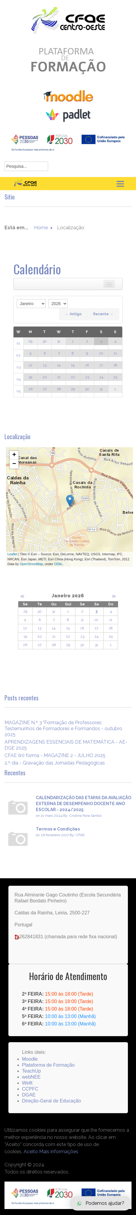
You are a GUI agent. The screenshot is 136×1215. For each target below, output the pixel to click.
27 (45, 389)
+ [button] (14, 455)
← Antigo (73, 314)
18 (115, 365)
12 (30, 365)
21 (59, 377)
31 (58, 341)
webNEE (31, 1076)
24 (101, 377)
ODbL (58, 564)
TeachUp (31, 1070)
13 (44, 365)
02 (18, 355)
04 (18, 379)
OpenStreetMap (31, 564)
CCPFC (30, 1088)
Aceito (31, 1151)
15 (72, 365)
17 (101, 365)
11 (115, 353)
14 (58, 365)
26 (30, 389)
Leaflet (12, 554)
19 (30, 377)
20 (44, 377)
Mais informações (58, 1151)
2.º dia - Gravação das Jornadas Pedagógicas (54, 763)
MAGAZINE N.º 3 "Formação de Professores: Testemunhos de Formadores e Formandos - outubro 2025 (63, 728)
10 (101, 353)
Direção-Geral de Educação (51, 1100)
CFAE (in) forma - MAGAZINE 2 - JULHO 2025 (55, 755)
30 (44, 341)
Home (41, 227)
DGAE (29, 1094)
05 (18, 391)
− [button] (14, 464)
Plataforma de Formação (48, 1065)
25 (115, 377)
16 (87, 365)
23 (87, 377)
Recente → (103, 314)
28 (59, 389)
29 (30, 341)
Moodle (30, 1059)
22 (73, 377)
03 (18, 367)
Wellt (27, 1082)
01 (18, 343)
